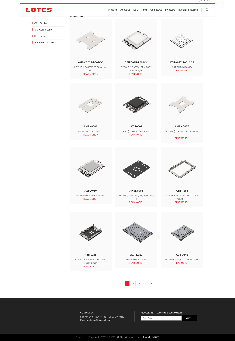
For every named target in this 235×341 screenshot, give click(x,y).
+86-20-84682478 (93, 317)
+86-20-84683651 (116, 317)
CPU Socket (40, 23)
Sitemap (79, 337)
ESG (135, 14)
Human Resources (188, 14)
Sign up (189, 318)
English (199, 4)
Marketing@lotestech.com (99, 320)
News (144, 14)
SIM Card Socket (43, 29)
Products (113, 14)
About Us (125, 14)
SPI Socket (40, 36)
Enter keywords (207, 13)
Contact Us (156, 14)
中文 (208, 4)
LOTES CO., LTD (39, 14)
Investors (170, 14)
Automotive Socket (44, 42)
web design (143, 337)
